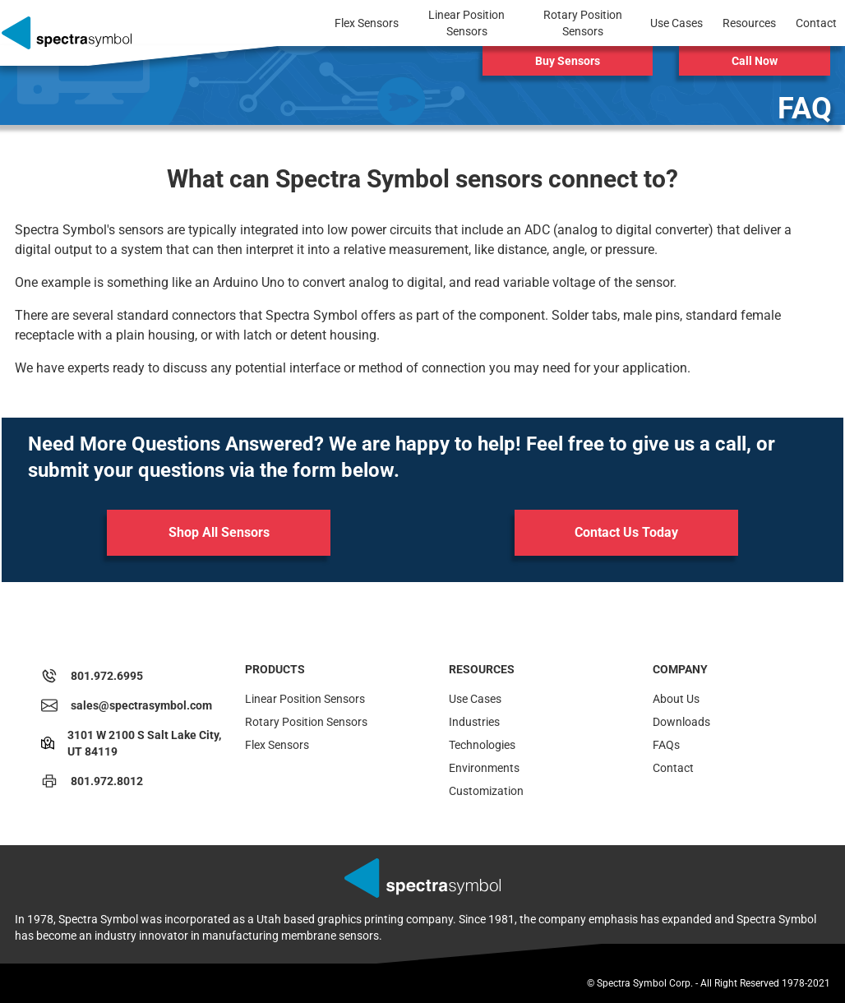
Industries (474, 721)
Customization (486, 790)
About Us (676, 698)
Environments (484, 767)
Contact (673, 767)
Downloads (681, 721)
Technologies (482, 744)
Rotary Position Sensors (306, 721)
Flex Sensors (277, 744)
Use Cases (475, 698)
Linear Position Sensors (305, 698)
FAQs (666, 744)
